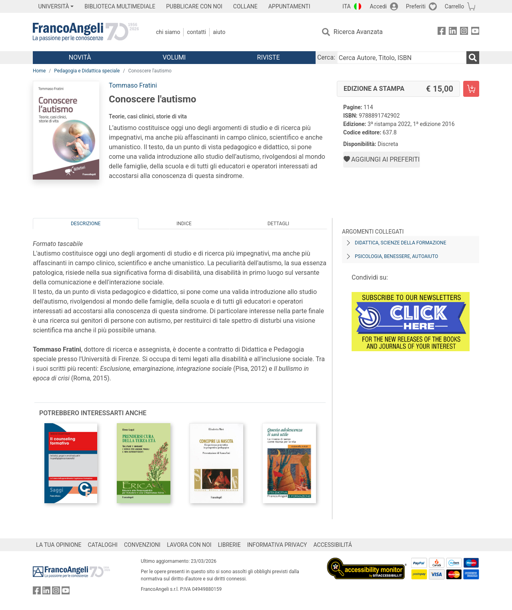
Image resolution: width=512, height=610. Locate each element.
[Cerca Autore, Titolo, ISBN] (401, 57)
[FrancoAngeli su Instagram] (464, 32)
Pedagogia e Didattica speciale (87, 71)
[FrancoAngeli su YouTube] (475, 32)
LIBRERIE (229, 545)
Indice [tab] (184, 223)
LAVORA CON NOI (189, 545)
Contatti (196, 32)
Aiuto (219, 32)
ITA (346, 6)
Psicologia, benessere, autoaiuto (396, 256)
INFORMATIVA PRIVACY (277, 545)
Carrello (454, 6)
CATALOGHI (103, 545)
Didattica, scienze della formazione (400, 243)
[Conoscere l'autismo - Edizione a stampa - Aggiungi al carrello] (471, 89)
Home (39, 71)
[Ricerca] (472, 57)
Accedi (378, 6)
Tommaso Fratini (133, 85)
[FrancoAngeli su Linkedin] (453, 32)
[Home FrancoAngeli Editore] (86, 32)
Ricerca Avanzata (358, 32)
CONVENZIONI (142, 545)
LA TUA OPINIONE (59, 545)
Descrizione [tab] (85, 223)
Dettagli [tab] (278, 223)
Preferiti (416, 6)
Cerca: (326, 57)
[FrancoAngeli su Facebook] (442, 32)
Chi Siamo (168, 32)
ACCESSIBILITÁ (333, 545)
